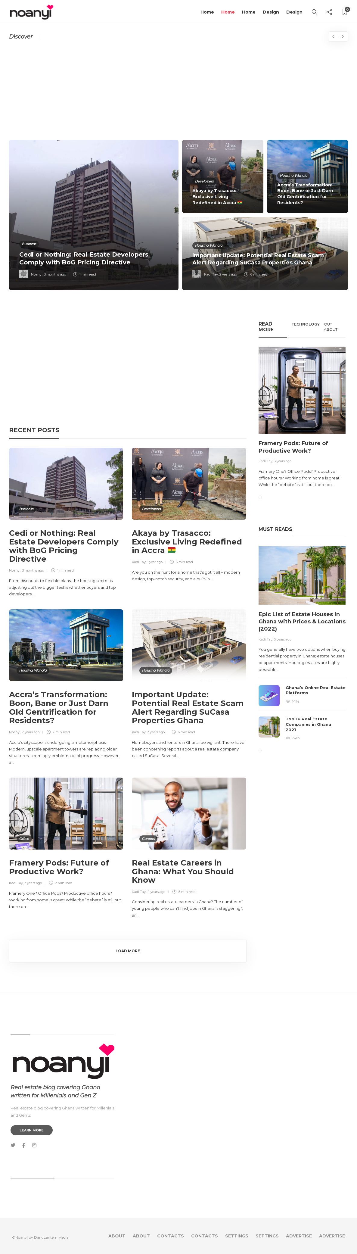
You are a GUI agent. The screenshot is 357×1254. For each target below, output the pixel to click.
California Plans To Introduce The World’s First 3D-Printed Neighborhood (137, 36)
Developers (204, 181)
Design (271, 12)
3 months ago (55, 274)
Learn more (32, 1130)
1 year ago (155, 562)
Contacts (170, 1236)
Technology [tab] (305, 324)
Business (29, 244)
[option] (178, 215)
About (117, 1236)
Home (207, 12)
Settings (236, 1236)
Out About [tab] (330, 327)
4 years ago (156, 892)
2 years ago (228, 274)
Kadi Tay (211, 274)
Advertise (299, 1236)
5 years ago (282, 639)
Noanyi (36, 274)
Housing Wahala (293, 175)
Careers (148, 839)
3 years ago (33, 883)
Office (24, 839)
